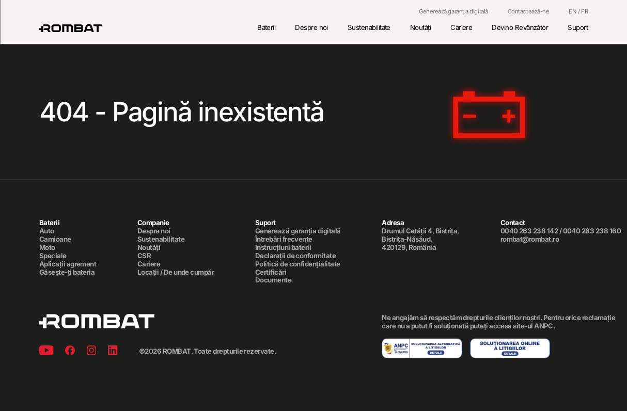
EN (572, 11)
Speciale (53, 256)
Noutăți (420, 27)
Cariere (461, 27)
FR (584, 11)
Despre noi (311, 27)
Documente (273, 280)
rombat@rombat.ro (529, 239)
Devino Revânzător (520, 27)
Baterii (266, 27)
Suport (578, 27)
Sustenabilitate (369, 27)
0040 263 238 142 (529, 231)
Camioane (55, 239)
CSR (144, 256)
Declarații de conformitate (295, 256)
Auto (46, 231)
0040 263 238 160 (592, 231)
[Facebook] (70, 351)
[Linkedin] (112, 351)
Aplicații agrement (67, 264)
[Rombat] (70, 28)
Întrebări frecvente (283, 239)
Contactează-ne (529, 11)
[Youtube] (46, 351)
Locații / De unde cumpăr (175, 272)
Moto (47, 247)
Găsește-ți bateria (67, 272)
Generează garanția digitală (453, 11)
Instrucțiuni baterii (283, 247)
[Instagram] (91, 351)
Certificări (270, 272)
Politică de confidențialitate (297, 264)
